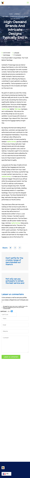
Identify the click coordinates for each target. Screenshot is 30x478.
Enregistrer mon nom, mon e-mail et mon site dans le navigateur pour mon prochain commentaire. (15, 307)
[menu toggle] (28, 3)
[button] (12, 311)
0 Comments (17, 55)
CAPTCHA (3, 311)
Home (11, 14)
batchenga (6, 55)
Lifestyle (17, 14)
